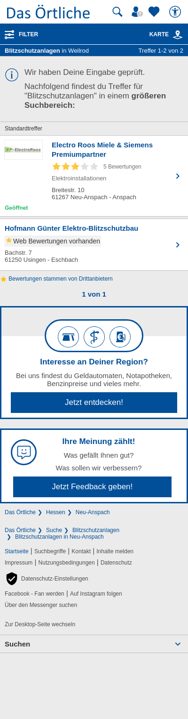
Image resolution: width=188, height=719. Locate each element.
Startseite (17, 551)
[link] (177, 34)
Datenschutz (116, 562)
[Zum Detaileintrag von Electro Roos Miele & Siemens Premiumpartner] (94, 175)
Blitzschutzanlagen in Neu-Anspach (59, 536)
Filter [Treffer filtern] (28, 34)
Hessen (55, 512)
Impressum (18, 562)
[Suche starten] (117, 12)
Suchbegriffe (50, 551)
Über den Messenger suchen (41, 605)
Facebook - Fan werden (34, 593)
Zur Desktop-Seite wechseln (40, 624)
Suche (54, 530)
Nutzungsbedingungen (67, 562)
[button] (46, 578)
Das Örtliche (20, 512)
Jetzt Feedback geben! (92, 486)
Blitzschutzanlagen (95, 530)
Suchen (17, 644)
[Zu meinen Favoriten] (155, 12)
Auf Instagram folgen (96, 593)
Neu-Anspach (93, 512)
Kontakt (81, 551)
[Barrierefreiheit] (176, 12)
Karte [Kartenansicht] (166, 34)
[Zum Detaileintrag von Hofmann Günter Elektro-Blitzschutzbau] (94, 245)
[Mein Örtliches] (139, 12)
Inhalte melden (114, 551)
